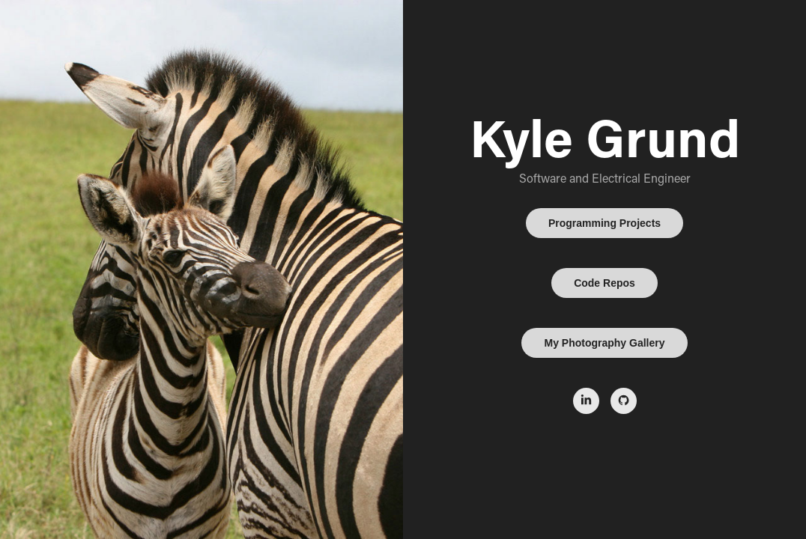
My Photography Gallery (604, 343)
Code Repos (604, 283)
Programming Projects (604, 223)
